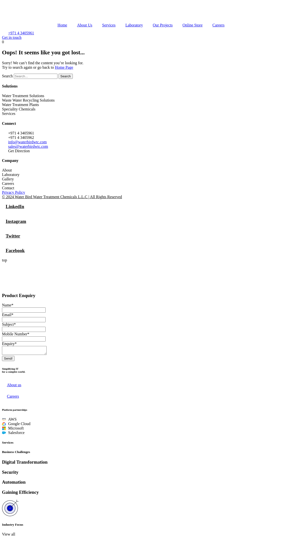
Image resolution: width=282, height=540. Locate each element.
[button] (8, 536)
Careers (218, 25)
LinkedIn (15, 206)
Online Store (193, 25)
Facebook (15, 250)
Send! (8, 360)
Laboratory (134, 25)
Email (7, 315)
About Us (84, 25)
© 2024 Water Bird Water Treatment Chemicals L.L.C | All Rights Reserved (62, 197)
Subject (9, 324)
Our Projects (162, 25)
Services (108, 25)
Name (7, 305)
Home (62, 25)
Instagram (16, 221)
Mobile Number (15, 334)
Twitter (13, 235)
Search (7, 76)
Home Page (64, 67)
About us (14, 386)
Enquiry (9, 344)
